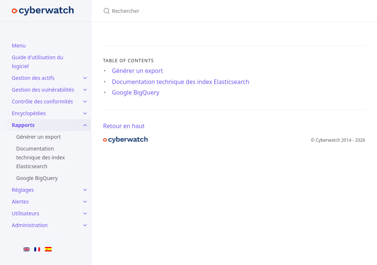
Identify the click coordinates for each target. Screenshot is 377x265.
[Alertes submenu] (85, 202)
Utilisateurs (25, 213)
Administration (29, 225)
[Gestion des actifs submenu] (85, 78)
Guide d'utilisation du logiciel (37, 62)
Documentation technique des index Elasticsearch (40, 157)
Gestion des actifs (33, 77)
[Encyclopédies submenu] (85, 113)
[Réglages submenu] (85, 190)
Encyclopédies (29, 113)
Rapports (23, 124)
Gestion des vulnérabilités (43, 89)
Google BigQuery (37, 177)
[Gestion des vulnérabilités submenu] (85, 90)
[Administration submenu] (85, 225)
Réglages (23, 189)
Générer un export (38, 136)
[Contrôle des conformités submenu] (85, 101)
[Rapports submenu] (85, 125)
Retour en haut (124, 126)
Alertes (20, 201)
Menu (19, 45)
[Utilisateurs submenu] (85, 213)
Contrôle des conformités (42, 101)
